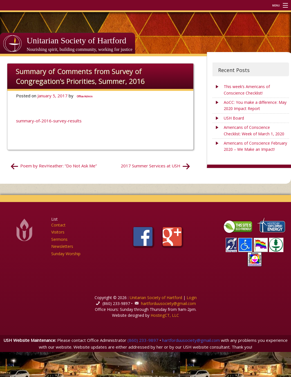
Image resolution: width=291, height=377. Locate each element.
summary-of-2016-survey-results (49, 121)
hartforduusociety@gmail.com (168, 303)
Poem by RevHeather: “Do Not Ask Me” (58, 166)
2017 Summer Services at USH (150, 166)
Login (192, 297)
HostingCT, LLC (165, 315)
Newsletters (62, 246)
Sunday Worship (65, 253)
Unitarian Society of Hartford (76, 40)
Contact (58, 225)
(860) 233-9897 (142, 340)
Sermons (59, 239)
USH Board (234, 118)
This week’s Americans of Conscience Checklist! (247, 89)
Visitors (57, 232)
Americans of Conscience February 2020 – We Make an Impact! (255, 146)
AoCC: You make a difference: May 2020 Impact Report (255, 105)
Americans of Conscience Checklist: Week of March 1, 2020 (254, 130)
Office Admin (85, 96)
